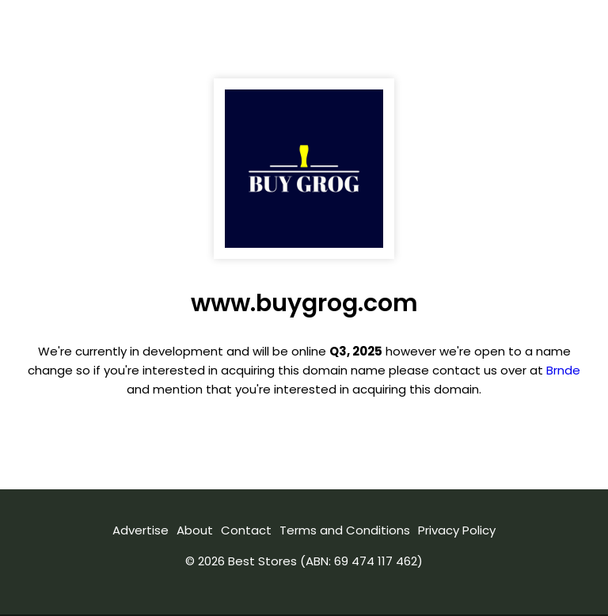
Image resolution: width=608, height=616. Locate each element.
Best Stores (262, 561)
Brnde (563, 370)
